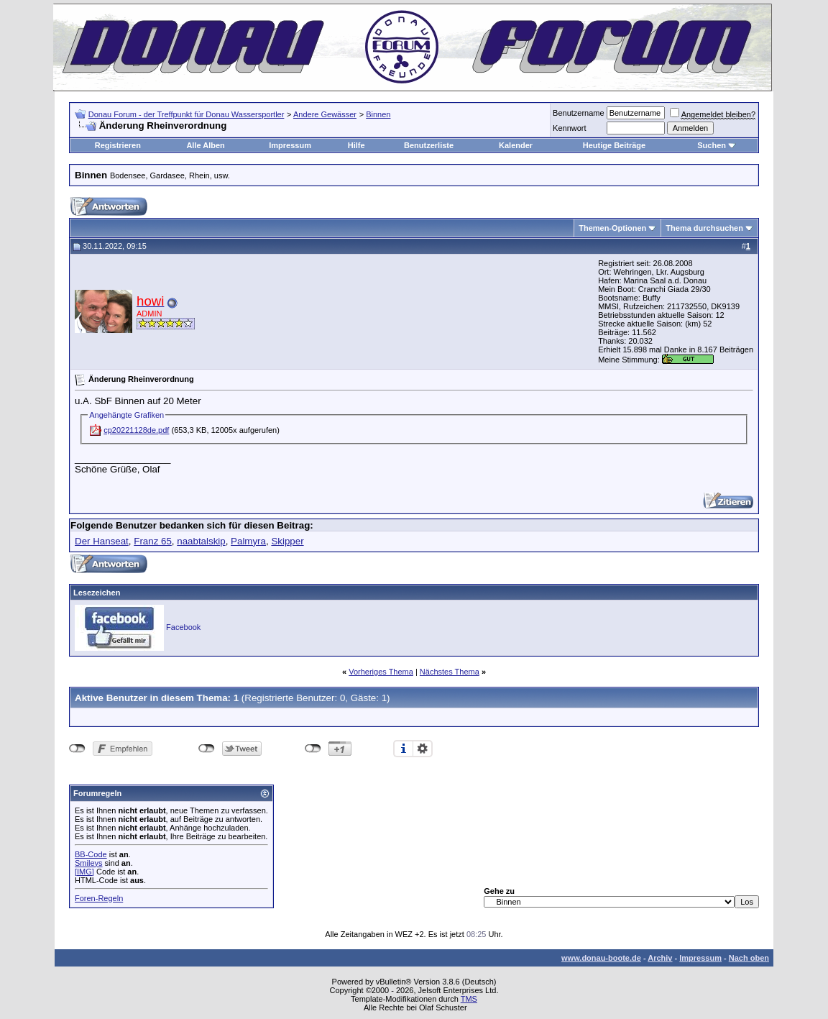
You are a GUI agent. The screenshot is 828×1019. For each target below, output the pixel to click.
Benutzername (578, 113)
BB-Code (91, 854)
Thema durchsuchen (704, 228)
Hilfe (356, 145)
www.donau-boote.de (601, 958)
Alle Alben (205, 145)
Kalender (516, 145)
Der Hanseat (102, 541)
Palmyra (248, 541)
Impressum (290, 145)
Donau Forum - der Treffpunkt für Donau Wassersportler (186, 114)
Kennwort (569, 128)
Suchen (711, 145)
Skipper (287, 541)
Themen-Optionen (612, 228)
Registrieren (118, 145)
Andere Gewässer (324, 114)
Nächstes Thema (449, 671)
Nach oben (749, 958)
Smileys (89, 863)
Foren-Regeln (99, 898)
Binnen (378, 114)
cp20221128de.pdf (136, 430)
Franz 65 (153, 541)
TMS (469, 999)
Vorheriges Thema (381, 671)
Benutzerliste (429, 145)
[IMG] (84, 871)
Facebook (183, 627)
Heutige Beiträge (614, 145)
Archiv (660, 958)
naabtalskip (201, 541)
